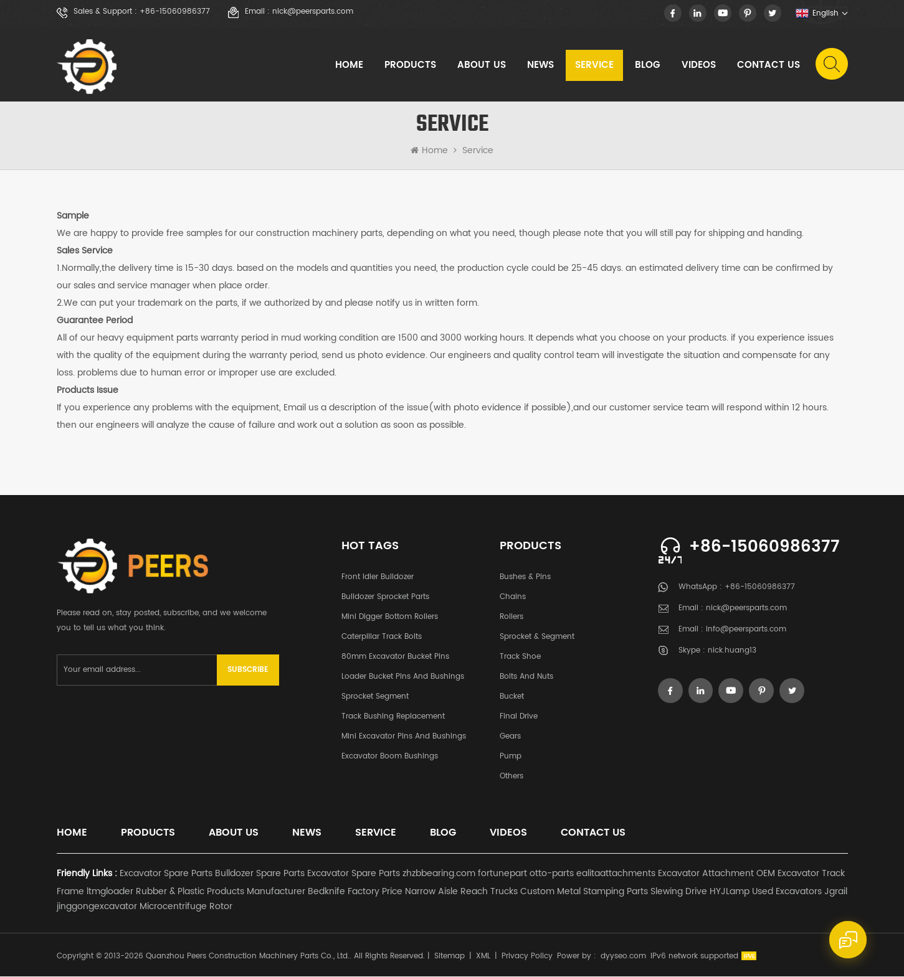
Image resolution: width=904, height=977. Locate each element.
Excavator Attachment (706, 874)
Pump (510, 757)
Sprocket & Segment (537, 637)
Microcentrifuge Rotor (186, 907)
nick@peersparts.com (312, 12)
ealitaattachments (615, 874)
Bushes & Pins (525, 577)
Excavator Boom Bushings (389, 757)
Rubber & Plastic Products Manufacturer (220, 892)
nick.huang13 (732, 652)
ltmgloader (110, 892)
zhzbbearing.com (438, 874)
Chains (513, 597)
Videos (699, 65)
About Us (481, 65)
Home (349, 65)
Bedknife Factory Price (355, 892)
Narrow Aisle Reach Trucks (461, 892)
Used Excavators (787, 892)
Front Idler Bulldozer (377, 577)
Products (410, 65)
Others (511, 777)
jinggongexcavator (97, 907)
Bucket (512, 697)
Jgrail (835, 892)
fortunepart (502, 874)
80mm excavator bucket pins (395, 657)
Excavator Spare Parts (166, 874)
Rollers (511, 617)
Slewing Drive (678, 892)
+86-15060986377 (175, 12)
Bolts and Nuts (526, 677)
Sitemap (449, 957)
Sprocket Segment (375, 697)
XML (483, 957)
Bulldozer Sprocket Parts (385, 597)
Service (594, 65)
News (540, 65)
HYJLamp (729, 892)
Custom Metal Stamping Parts (584, 892)
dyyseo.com (623, 957)
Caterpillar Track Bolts (381, 637)
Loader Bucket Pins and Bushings (402, 677)
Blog (647, 65)
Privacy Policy (527, 957)
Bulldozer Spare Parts (260, 874)
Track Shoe (520, 657)
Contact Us (768, 65)
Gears (510, 737)
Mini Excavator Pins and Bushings (403, 737)
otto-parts (552, 874)
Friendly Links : (87, 874)
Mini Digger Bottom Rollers (389, 617)
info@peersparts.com (746, 630)
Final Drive (519, 717)
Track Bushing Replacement (393, 717)
